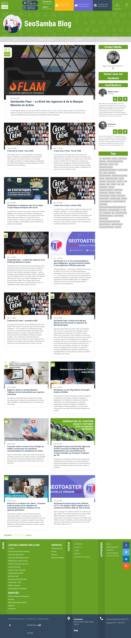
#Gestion (113, 184)
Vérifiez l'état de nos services (64, 5)
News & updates (46, 39)
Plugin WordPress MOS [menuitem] (15, 573)
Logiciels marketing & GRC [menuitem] (24, 545)
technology (102, 181)
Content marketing (104, 195)
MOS (125, 181)
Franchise (111, 187)
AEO (124, 210)
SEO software (106, 212)
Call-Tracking (121, 195)
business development (105, 201)
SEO (100, 173)
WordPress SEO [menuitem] (13, 576)
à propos (78, 544)
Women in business (121, 212)
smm (116, 164)
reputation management (106, 190)
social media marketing (105, 167)
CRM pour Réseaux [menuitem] (14, 585)
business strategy (115, 198)
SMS (122, 184)
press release (111, 173)
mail (118, 184)
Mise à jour (120, 181)
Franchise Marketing (105, 175)
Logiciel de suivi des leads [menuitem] (16, 570)
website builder (103, 164)
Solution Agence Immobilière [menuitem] (17, 589)
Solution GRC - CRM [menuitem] (14, 582)
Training (111, 164)
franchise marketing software (115, 161)
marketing (102, 184)
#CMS (108, 184)
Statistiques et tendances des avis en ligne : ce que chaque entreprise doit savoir (25, 206)
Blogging (113, 195)
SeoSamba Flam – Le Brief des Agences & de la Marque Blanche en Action (46, 103)
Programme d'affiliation (112, 554)
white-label (111, 192)
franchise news (103, 218)
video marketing (118, 215)
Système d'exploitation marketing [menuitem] (18, 551)
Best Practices (111, 39)
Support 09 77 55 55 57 (115, 623)
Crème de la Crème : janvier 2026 (67, 205)
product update (111, 181)
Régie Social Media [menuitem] (57, 558)
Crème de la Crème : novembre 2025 (22, 321)
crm (100, 212)
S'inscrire (117, 6)
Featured (101, 178)
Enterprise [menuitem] (11, 605)
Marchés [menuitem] (13, 593)
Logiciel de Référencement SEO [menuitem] (18, 558)
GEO (113, 212)
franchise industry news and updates (109, 221)
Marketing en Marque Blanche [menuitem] (17, 602)
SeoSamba (102, 161)
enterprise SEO (103, 210)
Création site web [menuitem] (56, 548)
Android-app (75, 630)
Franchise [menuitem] (11, 599)
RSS (126, 565)
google (105, 173)
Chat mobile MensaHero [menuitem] (16, 554)
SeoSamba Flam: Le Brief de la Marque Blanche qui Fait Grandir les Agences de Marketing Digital (70, 323)
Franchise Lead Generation (106, 227)
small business (118, 190)
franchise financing (104, 224)
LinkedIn (115, 99)
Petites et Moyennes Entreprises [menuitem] (18, 596)
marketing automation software (108, 170)
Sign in (127, 6)
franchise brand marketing (119, 175)
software (121, 178)
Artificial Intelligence (114, 210)
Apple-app (77, 630)
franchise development (119, 201)
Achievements (103, 204)
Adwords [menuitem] (54, 554)
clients (77, 547)
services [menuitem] (56, 545)
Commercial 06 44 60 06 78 (114, 66)
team (76, 550)
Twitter (125, 99)
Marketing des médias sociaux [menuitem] (18, 561)
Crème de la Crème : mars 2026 (20, 151)
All (100, 158)
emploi (77, 554)
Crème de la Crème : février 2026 (67, 151)
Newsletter (118, 227)
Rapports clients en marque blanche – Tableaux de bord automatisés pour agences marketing (25, 392)
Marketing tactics (104, 198)
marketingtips (103, 187)
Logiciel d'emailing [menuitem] (14, 567)
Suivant (28, 535)
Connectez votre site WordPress (103, 5)
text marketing (103, 192)
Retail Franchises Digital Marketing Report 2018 (112, 207)
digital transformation (112, 178)
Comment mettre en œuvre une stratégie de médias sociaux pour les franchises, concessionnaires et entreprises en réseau (25, 448)
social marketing (122, 170)
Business (118, 192)
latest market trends (117, 224)
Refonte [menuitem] (53, 551)
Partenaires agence (112, 548)
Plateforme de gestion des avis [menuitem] (18, 564)
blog (15, 39)
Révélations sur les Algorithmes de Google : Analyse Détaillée (72, 391)
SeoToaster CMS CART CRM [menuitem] (17, 579)
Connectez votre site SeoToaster (84, 5)
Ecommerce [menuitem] (12, 609)
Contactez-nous (82, 557)
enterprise (124, 198)
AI (121, 210)
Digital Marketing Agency (106, 215)
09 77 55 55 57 (47, 9)
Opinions (79, 39)
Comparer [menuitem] (11, 548)
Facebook (120, 99)
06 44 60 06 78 (47, 3)
